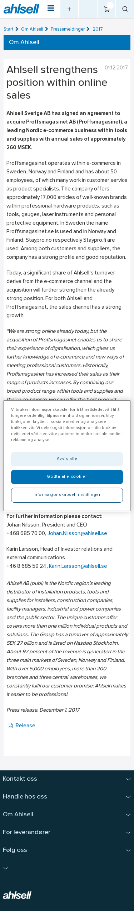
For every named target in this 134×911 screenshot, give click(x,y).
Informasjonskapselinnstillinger (67, 495)
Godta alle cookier (67, 476)
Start (9, 29)
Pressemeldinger (68, 29)
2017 (98, 29)
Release (20, 726)
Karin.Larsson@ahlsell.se (78, 566)
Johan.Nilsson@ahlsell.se (77, 534)
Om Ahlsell (32, 29)
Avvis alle (67, 459)
